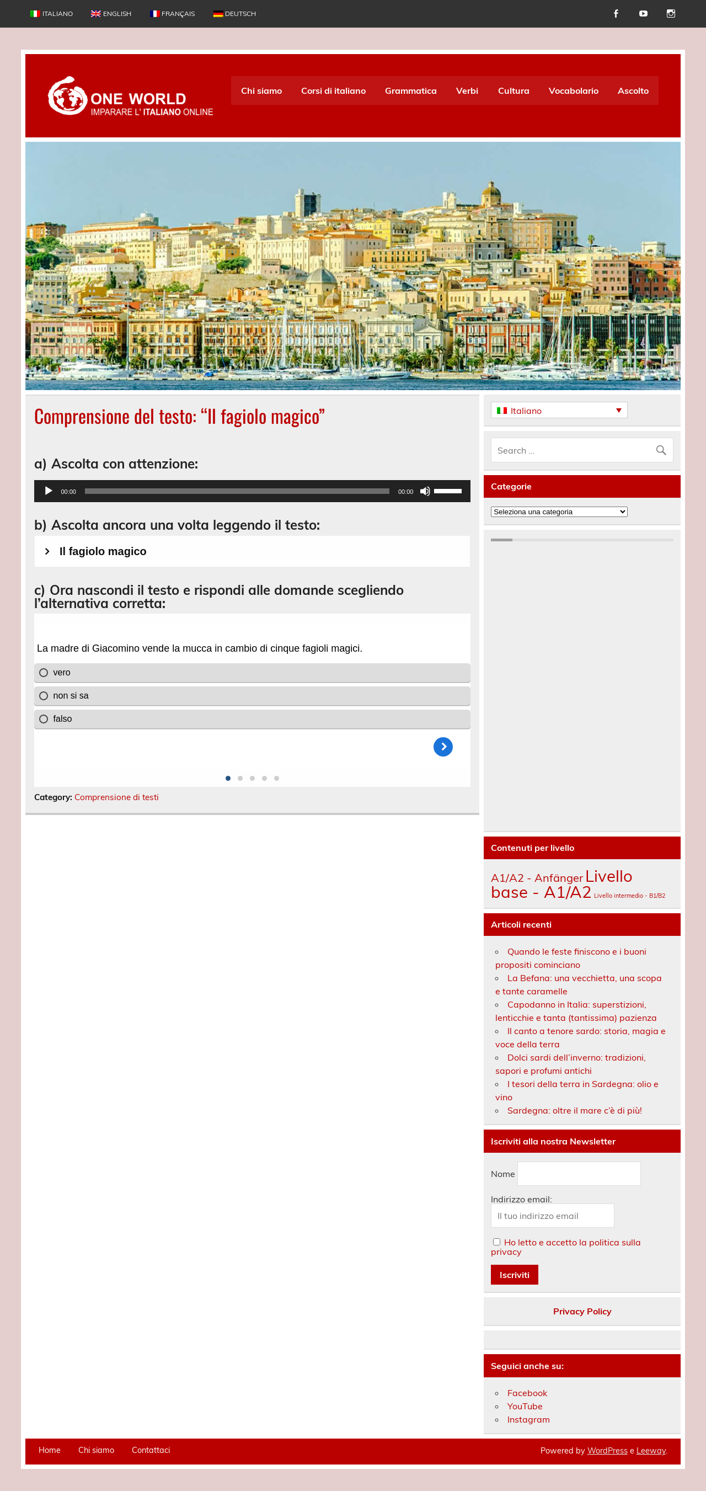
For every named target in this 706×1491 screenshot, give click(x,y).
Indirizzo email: (521, 1199)
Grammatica (411, 90)
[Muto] (425, 491)
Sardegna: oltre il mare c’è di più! (574, 1110)
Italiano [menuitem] (526, 410)
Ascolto (633, 90)
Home (50, 1450)
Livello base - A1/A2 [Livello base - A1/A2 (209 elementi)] (562, 884)
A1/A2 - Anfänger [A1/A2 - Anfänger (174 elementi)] (537, 878)
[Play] (48, 491)
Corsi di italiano (333, 90)
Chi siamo (261, 90)
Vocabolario (573, 90)
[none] (559, 410)
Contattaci (151, 1450)
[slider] (237, 491)
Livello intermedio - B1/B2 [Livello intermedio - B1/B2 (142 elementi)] (629, 895)
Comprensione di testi (116, 797)
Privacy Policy (582, 1311)
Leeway (651, 1451)
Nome (503, 1173)
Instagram (528, 1419)
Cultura (514, 90)
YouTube (525, 1406)
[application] (252, 491)
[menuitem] (51, 14)
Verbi (467, 90)
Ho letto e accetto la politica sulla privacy (566, 1247)
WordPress (607, 1451)
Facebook (527, 1392)
